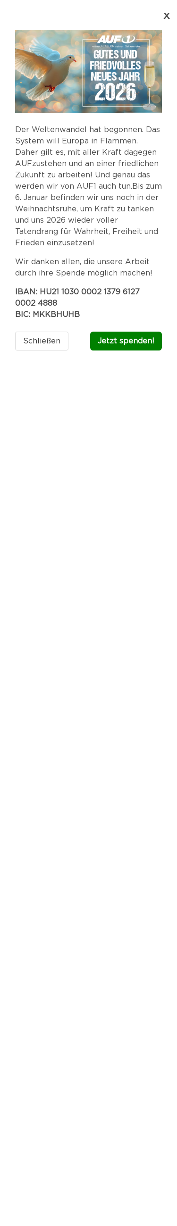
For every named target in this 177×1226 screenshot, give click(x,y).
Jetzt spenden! (126, 341)
